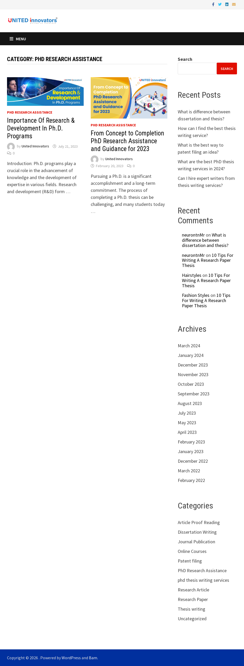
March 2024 (189, 346)
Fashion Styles (195, 295)
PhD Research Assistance (29, 112)
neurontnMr (193, 235)
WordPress (71, 657)
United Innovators (35, 146)
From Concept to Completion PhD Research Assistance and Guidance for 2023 (127, 141)
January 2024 (190, 355)
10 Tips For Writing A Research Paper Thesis (207, 260)
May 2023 (187, 423)
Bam (93, 657)
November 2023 (193, 374)
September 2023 (193, 394)
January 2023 (190, 451)
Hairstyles (191, 275)
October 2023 (191, 384)
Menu (18, 38)
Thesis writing (191, 609)
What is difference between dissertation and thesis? (205, 240)
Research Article (193, 590)
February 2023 (191, 442)
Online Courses (192, 551)
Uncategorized (192, 619)
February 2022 (191, 480)
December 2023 (193, 365)
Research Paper (193, 599)
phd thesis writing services (203, 580)
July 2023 (187, 413)
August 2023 (190, 403)
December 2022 (193, 461)
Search (185, 59)
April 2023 (187, 432)
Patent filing (190, 561)
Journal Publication (196, 542)
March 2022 (189, 471)
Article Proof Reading (199, 522)
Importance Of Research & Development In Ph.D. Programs (41, 128)
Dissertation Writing (197, 532)
